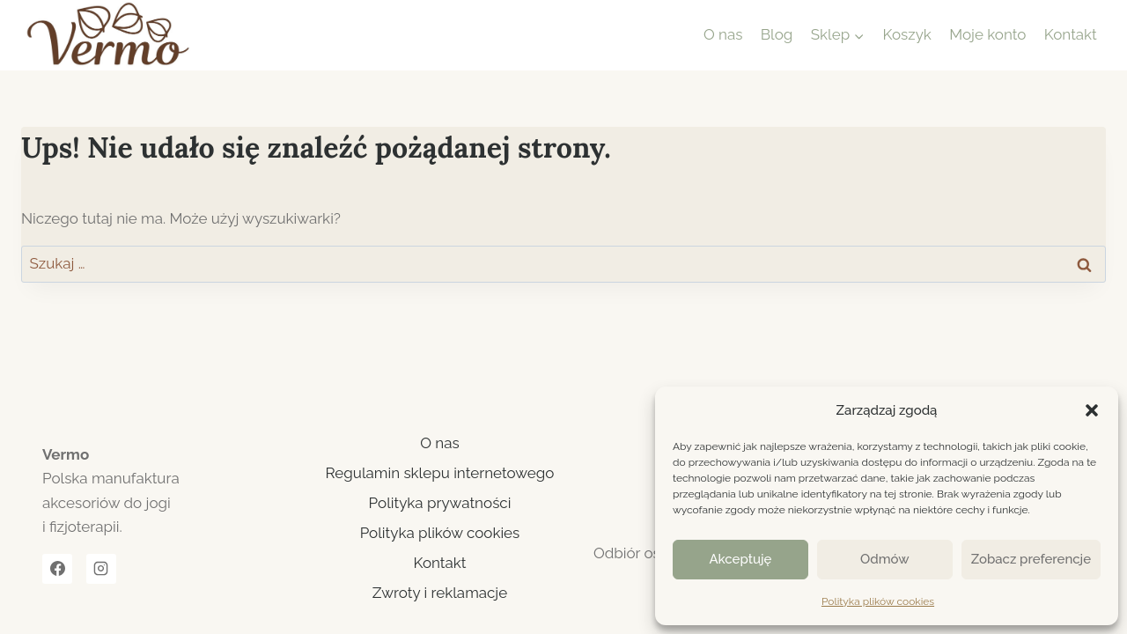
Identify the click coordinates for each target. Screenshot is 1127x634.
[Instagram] (101, 569)
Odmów (885, 559)
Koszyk (907, 34)
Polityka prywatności (440, 503)
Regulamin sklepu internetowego (440, 473)
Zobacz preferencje (1031, 559)
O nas (723, 34)
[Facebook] (57, 569)
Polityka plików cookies (877, 601)
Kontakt (1070, 34)
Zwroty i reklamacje (439, 592)
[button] (1092, 410)
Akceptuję (740, 559)
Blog (777, 34)
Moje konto (987, 34)
